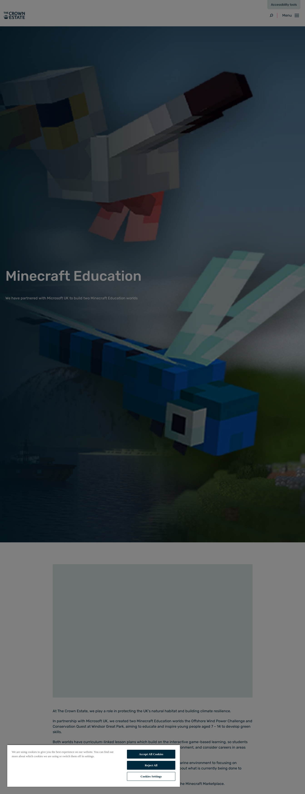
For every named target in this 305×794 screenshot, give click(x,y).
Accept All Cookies (151, 754)
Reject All (151, 765)
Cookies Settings (151, 776)
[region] (93, 765)
